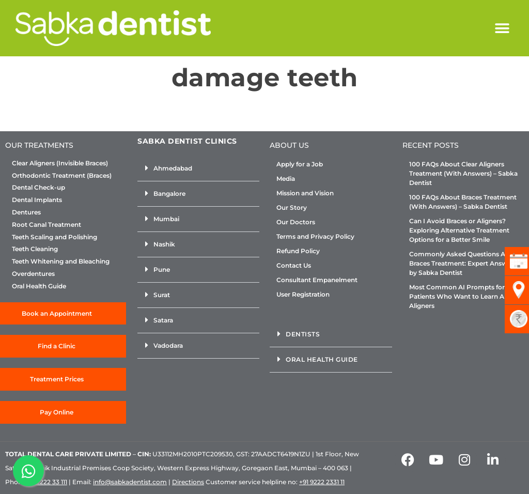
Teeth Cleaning (35, 249)
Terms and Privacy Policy (315, 236)
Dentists (303, 334)
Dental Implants (37, 200)
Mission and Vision (305, 193)
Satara (163, 320)
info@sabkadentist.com (130, 482)
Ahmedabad (172, 168)
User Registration (303, 294)
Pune (161, 269)
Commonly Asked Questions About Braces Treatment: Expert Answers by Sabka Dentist (464, 263)
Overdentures (33, 273)
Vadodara (168, 345)
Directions (188, 482)
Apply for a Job (299, 164)
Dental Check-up (38, 187)
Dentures (26, 212)
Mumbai (166, 219)
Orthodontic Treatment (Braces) (62, 175)
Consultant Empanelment (316, 280)
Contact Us (293, 265)
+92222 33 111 (48, 482)
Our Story (291, 207)
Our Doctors (295, 222)
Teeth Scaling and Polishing (54, 237)
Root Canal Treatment (46, 224)
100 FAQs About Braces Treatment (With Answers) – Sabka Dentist (463, 201)
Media (285, 178)
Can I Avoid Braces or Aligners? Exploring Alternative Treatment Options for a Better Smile (459, 230)
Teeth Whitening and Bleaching (61, 261)
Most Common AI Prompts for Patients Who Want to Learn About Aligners (464, 296)
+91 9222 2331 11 (322, 482)
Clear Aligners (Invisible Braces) (60, 163)
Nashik (164, 244)
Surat (161, 295)
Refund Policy (298, 251)
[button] (502, 28)
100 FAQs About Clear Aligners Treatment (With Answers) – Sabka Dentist (463, 173)
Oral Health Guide (39, 286)
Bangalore (169, 193)
